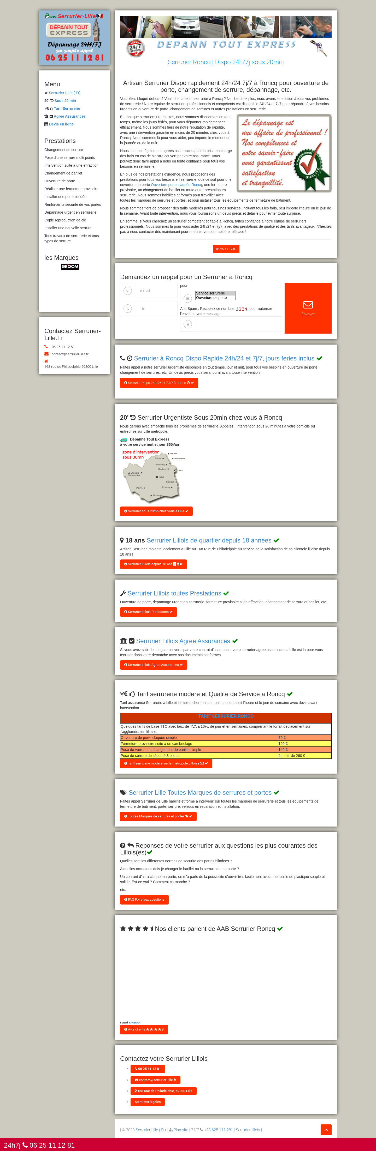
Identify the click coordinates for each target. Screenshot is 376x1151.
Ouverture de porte (215, 298)
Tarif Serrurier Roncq (226, 716)
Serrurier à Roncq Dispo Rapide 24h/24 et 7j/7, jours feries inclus (224, 358)
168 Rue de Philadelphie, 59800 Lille (163, 1091)
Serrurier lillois (248, 1130)
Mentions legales (148, 1102)
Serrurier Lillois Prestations (148, 612)
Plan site (181, 1130)
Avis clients (144, 1029)
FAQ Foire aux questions (144, 899)
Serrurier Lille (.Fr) (151, 1130)
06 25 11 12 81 (63, 346)
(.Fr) (64, 93)
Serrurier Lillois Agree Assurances (183, 640)
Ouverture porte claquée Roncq (176, 185)
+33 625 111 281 (218, 1130)
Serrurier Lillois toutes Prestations (174, 593)
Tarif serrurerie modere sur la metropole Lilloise (166, 763)
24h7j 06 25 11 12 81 (39, 1144)
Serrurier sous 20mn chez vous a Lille (156, 511)
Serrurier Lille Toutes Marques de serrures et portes (200, 792)
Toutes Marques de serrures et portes (158, 816)
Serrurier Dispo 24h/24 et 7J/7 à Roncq (159, 383)
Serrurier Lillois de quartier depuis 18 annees (209, 540)
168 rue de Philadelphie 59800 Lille (71, 366)
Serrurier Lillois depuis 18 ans (153, 564)
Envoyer (308, 308)
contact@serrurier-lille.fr (70, 354)
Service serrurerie (215, 293)
